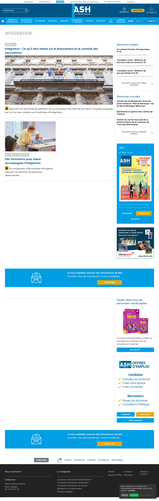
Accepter (134, 495)
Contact (130, 2)
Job (130, 21)
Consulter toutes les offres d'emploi (134, 84)
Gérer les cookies (144, 472)
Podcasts (101, 21)
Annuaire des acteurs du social (84, 2)
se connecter (151, 12)
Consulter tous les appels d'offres (134, 133)
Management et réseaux (77, 21)
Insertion (52, 21)
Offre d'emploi (135, 420)
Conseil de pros (140, 21)
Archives (135, 219)
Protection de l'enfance (26, 21)
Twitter (68, 460)
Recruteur (145, 414)
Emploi (111, 471)
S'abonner (138, 10)
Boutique (29, 2)
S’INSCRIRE (109, 282)
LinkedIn (91, 460)
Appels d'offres (114, 2)
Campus (60, 1)
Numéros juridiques (121, 21)
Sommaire (127, 213)
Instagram (103, 460)
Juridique (64, 21)
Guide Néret (44, 2)
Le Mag (111, 21)
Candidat (125, 414)
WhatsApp (117, 460)
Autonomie (40, 21)
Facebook (79, 460)
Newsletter (124, 12)
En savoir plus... (146, 495)
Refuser (125, 495)
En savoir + (135, 350)
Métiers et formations (12, 21)
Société (89, 21)
